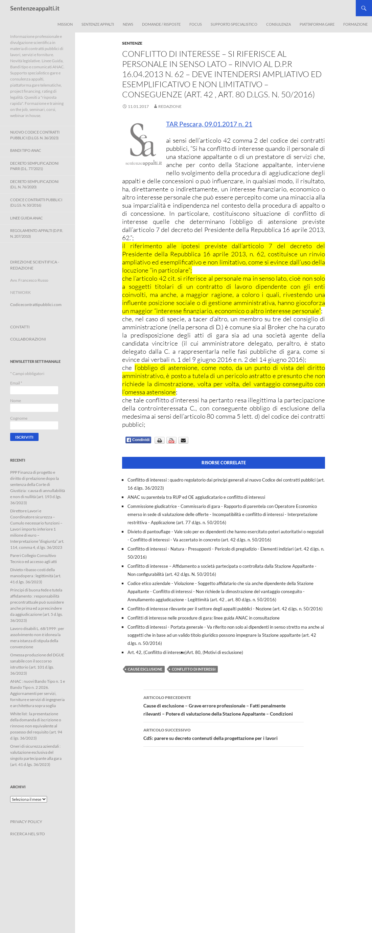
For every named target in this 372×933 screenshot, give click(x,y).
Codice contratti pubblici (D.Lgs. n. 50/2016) (36, 202)
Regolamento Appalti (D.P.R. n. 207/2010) (36, 233)
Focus (195, 24)
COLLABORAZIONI (28, 339)
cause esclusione (145, 669)
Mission (65, 24)
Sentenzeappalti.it (35, 8)
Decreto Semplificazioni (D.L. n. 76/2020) (34, 184)
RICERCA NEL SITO (27, 833)
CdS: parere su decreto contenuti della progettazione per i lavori (223, 733)
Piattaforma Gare (317, 24)
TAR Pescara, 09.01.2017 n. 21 (209, 124)
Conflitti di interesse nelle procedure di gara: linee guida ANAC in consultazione (203, 618)
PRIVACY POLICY (26, 821)
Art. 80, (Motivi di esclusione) (215, 652)
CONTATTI (20, 326)
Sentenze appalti (98, 24)
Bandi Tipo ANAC (25, 150)
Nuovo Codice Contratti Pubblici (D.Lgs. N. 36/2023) (35, 135)
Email (16, 383)
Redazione (170, 106)
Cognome (18, 418)
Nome (15, 400)
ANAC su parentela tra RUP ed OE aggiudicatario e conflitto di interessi (196, 497)
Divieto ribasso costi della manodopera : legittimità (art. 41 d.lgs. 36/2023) (35, 575)
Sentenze (132, 43)
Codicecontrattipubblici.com (36, 304)
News (128, 24)
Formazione (355, 24)
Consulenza (278, 24)
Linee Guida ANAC (26, 218)
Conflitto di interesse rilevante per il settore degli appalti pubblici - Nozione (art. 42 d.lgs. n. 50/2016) (225, 608)
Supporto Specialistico (234, 24)
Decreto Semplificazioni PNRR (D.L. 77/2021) (34, 166)
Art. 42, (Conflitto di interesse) (157, 652)
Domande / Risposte (161, 24)
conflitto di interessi (193, 669)
